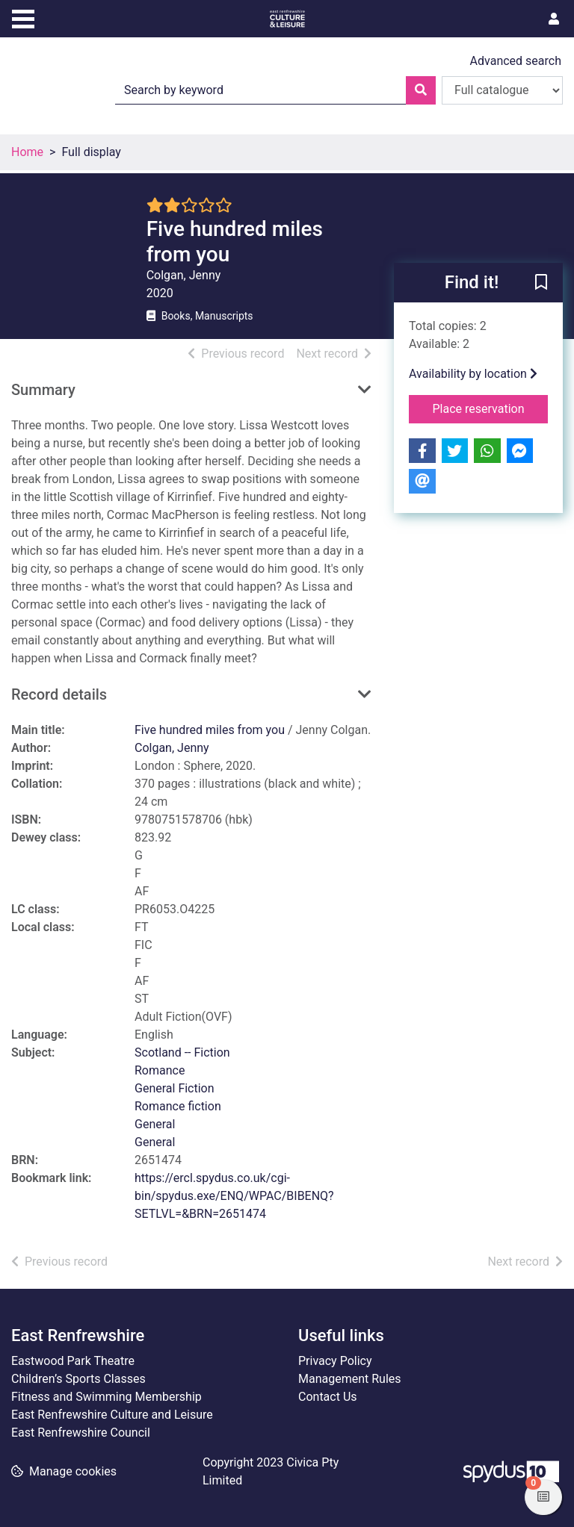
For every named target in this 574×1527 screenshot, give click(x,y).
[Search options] (502, 90)
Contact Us (327, 1397)
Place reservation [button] (491, 407)
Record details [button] (59, 694)
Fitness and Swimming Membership (106, 1397)
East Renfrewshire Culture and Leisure (112, 1415)
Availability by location (473, 374)
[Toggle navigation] (23, 17)
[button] (541, 283)
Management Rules (349, 1379)
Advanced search (515, 61)
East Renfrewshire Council (80, 1432)
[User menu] (554, 19)
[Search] (421, 90)
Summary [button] (43, 390)
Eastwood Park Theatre (73, 1361)
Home (27, 152)
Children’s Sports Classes (78, 1379)
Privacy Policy (335, 1361)
